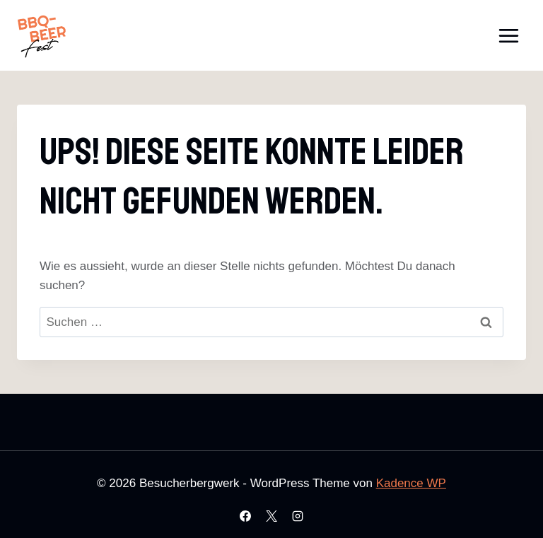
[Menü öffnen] (508, 35)
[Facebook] (245, 516)
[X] (271, 516)
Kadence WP (411, 483)
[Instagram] (297, 516)
